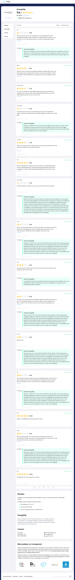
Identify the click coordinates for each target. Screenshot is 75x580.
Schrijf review (25, 15)
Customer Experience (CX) (58, 551)
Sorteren (58, 25)
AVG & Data (15, 576)
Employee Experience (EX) (33, 552)
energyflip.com (49, 534)
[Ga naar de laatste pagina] (53, 487)
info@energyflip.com (51, 532)
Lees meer (19, 40)
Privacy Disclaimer (7, 576)
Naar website (8, 17)
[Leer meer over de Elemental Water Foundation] (66, 564)
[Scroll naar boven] (70, 576)
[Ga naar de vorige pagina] (39, 487)
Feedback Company (62, 576)
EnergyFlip (21, 9)
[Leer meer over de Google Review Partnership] (55, 564)
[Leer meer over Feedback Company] (44, 564)
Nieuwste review (65, 25)
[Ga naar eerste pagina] (34, 487)
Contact (20, 576)
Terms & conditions (28, 576)
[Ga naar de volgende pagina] (48, 487)
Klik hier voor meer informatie (55, 556)
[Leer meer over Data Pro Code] (22, 564)
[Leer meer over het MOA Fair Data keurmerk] (33, 564)
